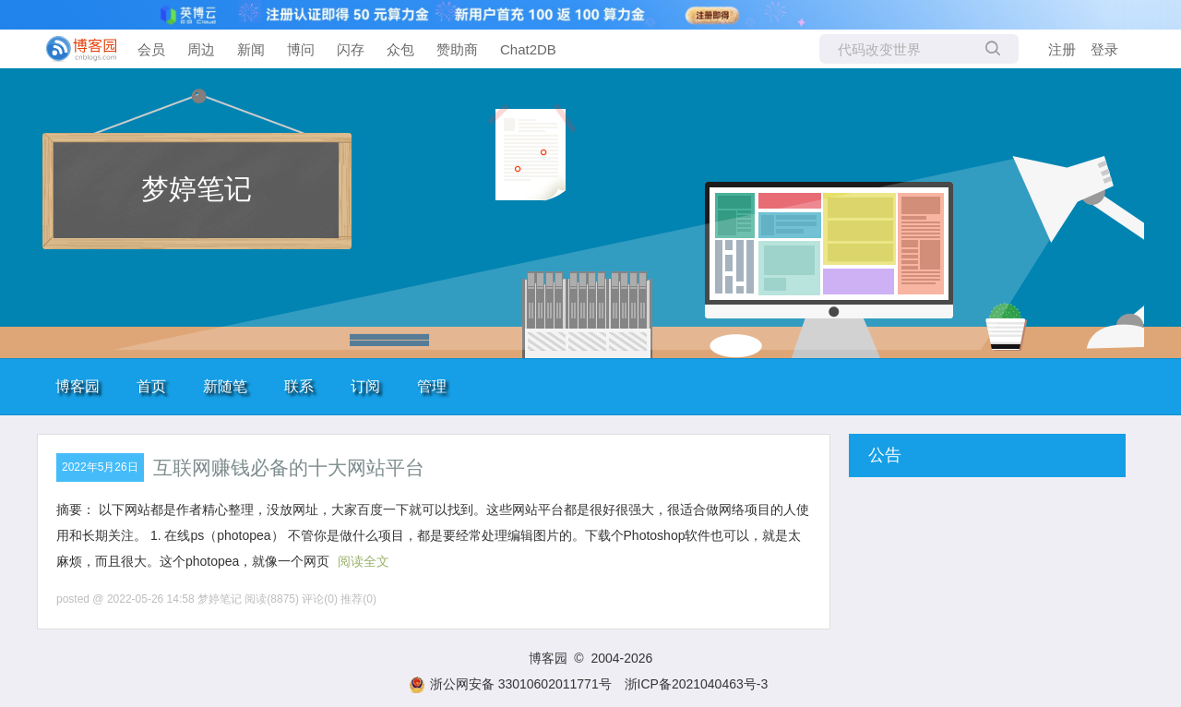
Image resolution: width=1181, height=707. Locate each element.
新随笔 (225, 386)
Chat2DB (528, 49)
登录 (1104, 49)
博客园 (77, 386)
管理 (432, 386)
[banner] (74, 49)
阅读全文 (363, 561)
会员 (151, 49)
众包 (400, 49)
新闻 (251, 49)
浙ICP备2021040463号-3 (697, 684)
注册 (1062, 49)
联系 (299, 386)
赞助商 (457, 49)
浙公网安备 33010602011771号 (510, 684)
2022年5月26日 (100, 467)
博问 (301, 49)
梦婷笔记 (196, 189)
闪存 (350, 49)
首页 (151, 386)
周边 (201, 49)
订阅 (365, 386)
